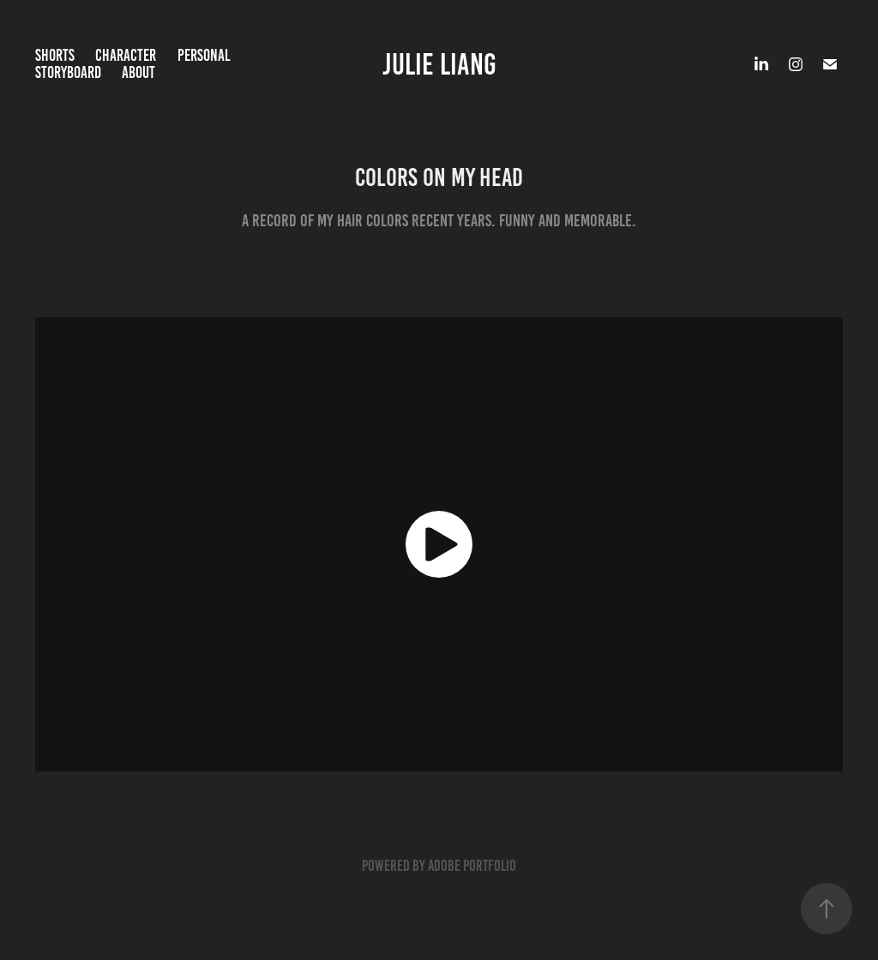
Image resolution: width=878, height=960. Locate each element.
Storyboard (68, 72)
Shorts (55, 55)
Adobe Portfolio (472, 865)
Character (125, 55)
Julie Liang (439, 64)
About (138, 72)
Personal (204, 55)
